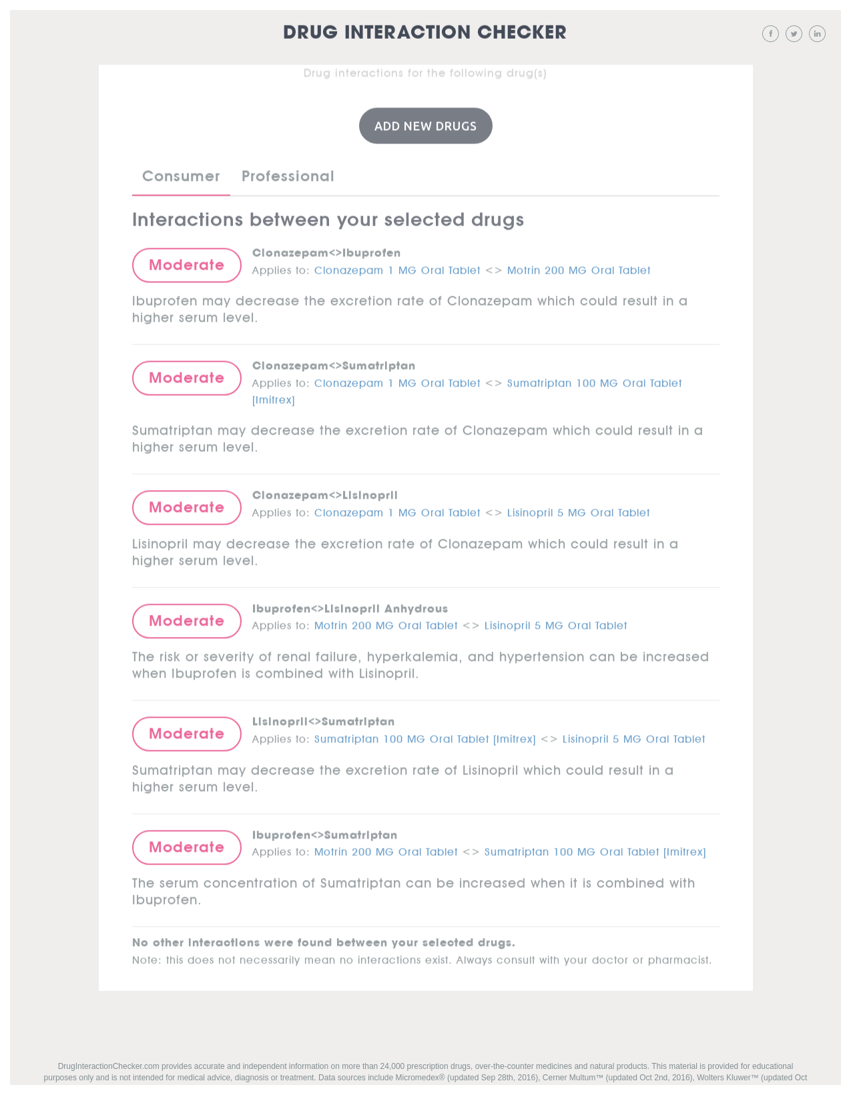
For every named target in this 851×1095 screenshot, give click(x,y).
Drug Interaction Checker (425, 33)
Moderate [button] (187, 264)
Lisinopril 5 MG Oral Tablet (578, 510)
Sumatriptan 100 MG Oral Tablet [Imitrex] (425, 736)
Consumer (181, 175)
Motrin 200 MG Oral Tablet (579, 267)
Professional (288, 175)
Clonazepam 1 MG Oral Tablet (397, 267)
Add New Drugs (425, 125)
